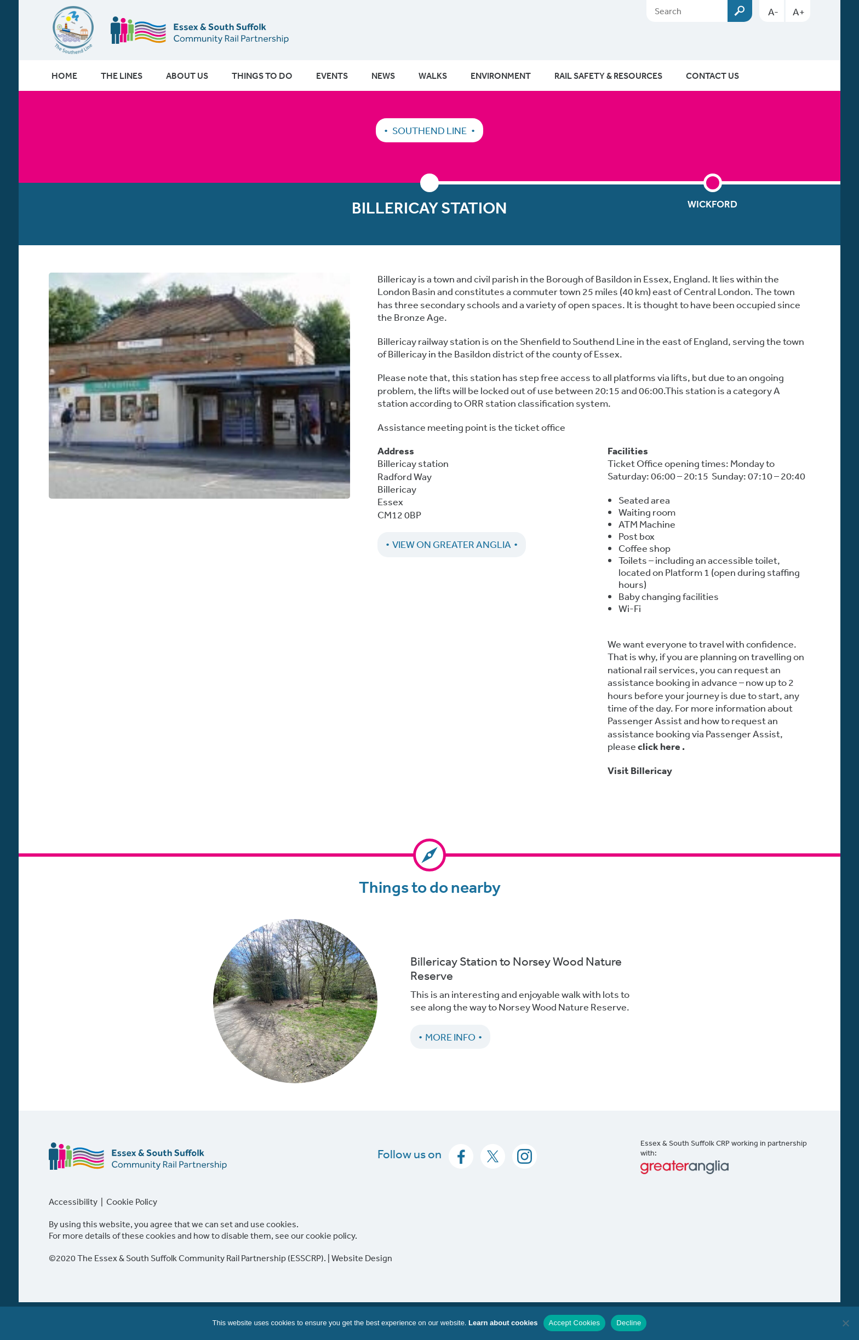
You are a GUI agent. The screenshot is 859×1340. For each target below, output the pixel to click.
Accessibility (73, 1201)
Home (64, 75)
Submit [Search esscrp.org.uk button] (740, 11)
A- (773, 11)
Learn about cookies (502, 1323)
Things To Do (262, 75)
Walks (433, 75)
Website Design (361, 1257)
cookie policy (330, 1235)
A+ (799, 11)
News (383, 75)
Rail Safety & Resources (608, 75)
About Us (187, 75)
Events (332, 75)
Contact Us (712, 75)
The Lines (121, 75)
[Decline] (845, 1323)
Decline (628, 1323)
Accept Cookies (574, 1323)
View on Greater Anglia (451, 544)
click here (659, 746)
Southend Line (429, 130)
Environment (501, 75)
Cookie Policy (131, 1201)
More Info (450, 1037)
